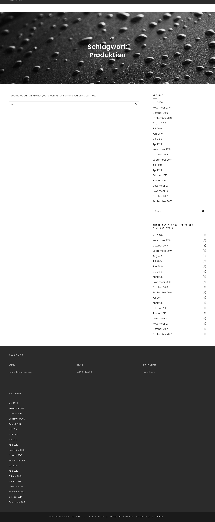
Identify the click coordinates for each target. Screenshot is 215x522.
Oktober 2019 (160, 113)
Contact (172, 6)
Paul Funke (22, 4)
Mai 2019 (157, 139)
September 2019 (162, 118)
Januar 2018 (159, 180)
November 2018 (162, 149)
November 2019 (162, 107)
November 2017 (162, 191)
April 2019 (158, 144)
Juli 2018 (157, 165)
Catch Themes (155, 517)
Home (106, 38)
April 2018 (158, 170)
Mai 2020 (158, 102)
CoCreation (151, 6)
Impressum (192, 6)
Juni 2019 (158, 133)
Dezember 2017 (162, 185)
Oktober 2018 (160, 154)
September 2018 (162, 159)
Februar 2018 (160, 175)
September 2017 (162, 201)
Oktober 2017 (160, 196)
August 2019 (159, 123)
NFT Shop (130, 6)
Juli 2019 (157, 128)
